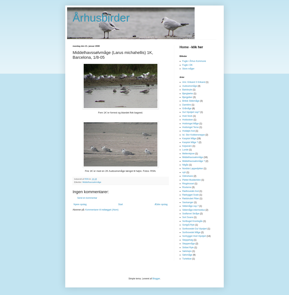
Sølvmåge (187, 255)
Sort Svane (187, 217)
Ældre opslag (161, 204)
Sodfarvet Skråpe (190, 213)
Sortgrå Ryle (188, 225)
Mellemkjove (188, 153)
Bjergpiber (187, 97)
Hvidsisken (187, 119)
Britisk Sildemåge (190, 101)
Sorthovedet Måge (191, 232)
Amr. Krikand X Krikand (193, 82)
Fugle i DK (187, 65)
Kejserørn (187, 146)
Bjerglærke (187, 93)
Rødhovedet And (190, 191)
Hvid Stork (187, 116)
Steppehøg (187, 240)
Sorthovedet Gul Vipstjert (194, 228)
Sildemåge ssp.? (190, 206)
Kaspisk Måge (189, 138)
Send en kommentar (87, 198)
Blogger (156, 278)
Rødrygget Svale (190, 195)
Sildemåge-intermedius (193, 210)
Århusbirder (101, 18)
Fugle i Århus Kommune (194, 61)
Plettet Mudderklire (191, 180)
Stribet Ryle (188, 247)
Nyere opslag (80, 204)
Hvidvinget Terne (190, 127)
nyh (184, 172)
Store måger (188, 68)
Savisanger (187, 202)
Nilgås (185, 165)
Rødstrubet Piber (190, 198)
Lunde (185, 149)
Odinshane (187, 176)
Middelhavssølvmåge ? (193, 161)
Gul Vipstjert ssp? (191, 112)
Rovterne (186, 187)
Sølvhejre (187, 251)
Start (120, 204)
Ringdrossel (188, 183)
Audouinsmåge (189, 86)
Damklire (186, 104)
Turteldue (186, 258)
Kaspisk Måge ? (190, 142)
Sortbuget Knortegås (192, 221)
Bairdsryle (187, 89)
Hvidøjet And (188, 131)
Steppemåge (188, 243)
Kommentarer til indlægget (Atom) (102, 209)
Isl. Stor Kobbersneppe (193, 135)
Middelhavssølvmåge (92, 182)
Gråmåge (186, 108)
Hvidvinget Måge (190, 123)
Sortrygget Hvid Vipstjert (194, 236)
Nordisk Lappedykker (192, 168)
